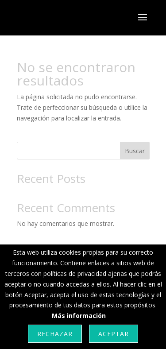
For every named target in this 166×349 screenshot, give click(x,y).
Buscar (135, 151)
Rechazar (55, 334)
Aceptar (113, 334)
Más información (79, 315)
